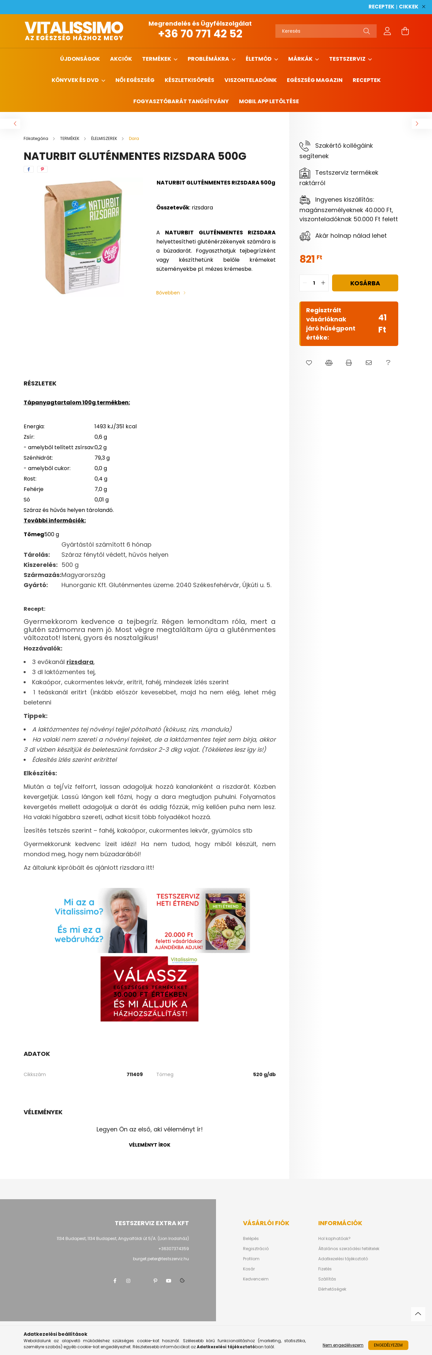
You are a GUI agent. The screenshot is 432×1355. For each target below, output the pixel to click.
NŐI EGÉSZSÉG (135, 80)
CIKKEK (408, 6)
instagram (128, 1281)
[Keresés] (326, 31)
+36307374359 (173, 1248)
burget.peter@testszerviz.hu (161, 1259)
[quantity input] (314, 283)
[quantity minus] (305, 283)
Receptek (367, 80)
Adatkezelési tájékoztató (343, 1259)
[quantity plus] (323, 283)
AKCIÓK (121, 59)
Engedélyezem (388, 1345)
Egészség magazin (315, 80)
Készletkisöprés (189, 80)
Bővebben (168, 292)
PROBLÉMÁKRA (209, 59)
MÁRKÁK (301, 59)
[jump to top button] (418, 1314)
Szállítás (327, 1279)
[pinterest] (42, 169)
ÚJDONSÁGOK (80, 59)
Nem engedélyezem (343, 1345)
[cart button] (405, 31)
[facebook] (29, 169)
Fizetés (325, 1269)
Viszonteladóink (250, 80)
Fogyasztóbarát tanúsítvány (181, 101)
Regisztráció (256, 1248)
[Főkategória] (36, 138)
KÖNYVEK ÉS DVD (76, 80)
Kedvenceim (256, 1279)
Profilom (251, 1259)
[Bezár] (423, 7)
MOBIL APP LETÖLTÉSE (269, 101)
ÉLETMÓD (259, 59)
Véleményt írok (149, 1145)
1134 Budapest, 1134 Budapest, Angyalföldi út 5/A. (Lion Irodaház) (123, 1238)
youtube (169, 1281)
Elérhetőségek (332, 1289)
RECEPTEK (382, 6)
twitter (141, 1281)
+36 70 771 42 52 (200, 33)
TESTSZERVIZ (348, 59)
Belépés (251, 1238)
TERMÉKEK (157, 59)
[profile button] (387, 31)
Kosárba (365, 283)
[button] (309, 363)
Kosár (249, 1269)
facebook (115, 1281)
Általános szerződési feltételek (348, 1248)
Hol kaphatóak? (334, 1238)
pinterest (155, 1281)
